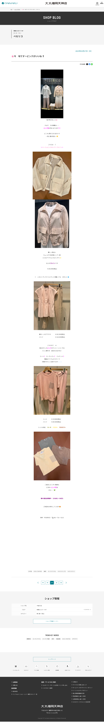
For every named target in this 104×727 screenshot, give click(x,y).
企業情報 (15, 687)
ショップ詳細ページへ (52, 622)
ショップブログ (19, 9)
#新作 (42, 572)
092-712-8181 (52, 718)
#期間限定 (21, 640)
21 (56, 583)
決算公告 (15, 690)
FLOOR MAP (86, 610)
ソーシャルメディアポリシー (80, 696)
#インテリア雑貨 (44, 640)
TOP (12, 9)
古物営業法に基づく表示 (79, 704)
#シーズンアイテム (52, 572)
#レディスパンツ (77, 572)
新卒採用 (15, 697)
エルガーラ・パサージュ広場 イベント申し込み (55, 690)
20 (52, 583)
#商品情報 (60, 640)
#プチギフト (82, 640)
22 (61, 583)
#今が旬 (23, 572)
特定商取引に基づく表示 (79, 701)
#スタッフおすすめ (33, 572)
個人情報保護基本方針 (78, 698)
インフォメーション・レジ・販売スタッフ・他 (25, 699)
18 (43, 583)
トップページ (52, 661)
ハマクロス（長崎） (48, 693)
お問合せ (75, 687)
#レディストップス (65, 572)
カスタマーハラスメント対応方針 (81, 707)
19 (47, 583)
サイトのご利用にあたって (80, 690)
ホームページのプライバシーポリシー (83, 693)
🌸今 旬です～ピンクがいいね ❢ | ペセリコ (37, 9)
